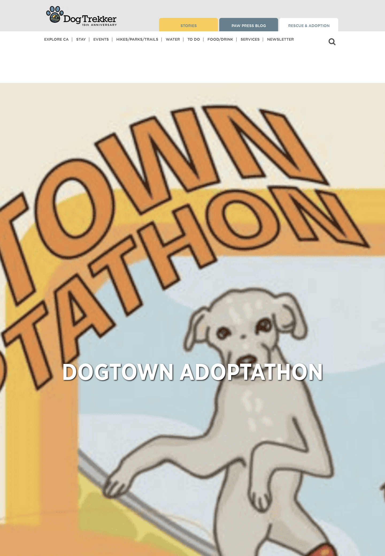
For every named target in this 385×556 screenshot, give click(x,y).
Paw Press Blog (249, 26)
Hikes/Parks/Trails (137, 39)
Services (250, 39)
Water (173, 39)
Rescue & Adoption (309, 26)
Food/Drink (220, 39)
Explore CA (56, 39)
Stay (81, 39)
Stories (188, 26)
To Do (193, 39)
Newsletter (280, 39)
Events (101, 39)
